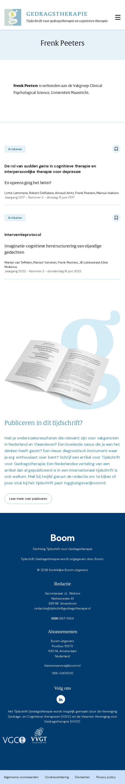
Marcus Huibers (107, 193)
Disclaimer (82, 777)
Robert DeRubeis (41, 193)
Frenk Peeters (85, 193)
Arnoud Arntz (64, 193)
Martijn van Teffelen (18, 262)
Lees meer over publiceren (28, 499)
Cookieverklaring (57, 777)
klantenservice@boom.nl (62, 666)
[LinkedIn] (61, 699)
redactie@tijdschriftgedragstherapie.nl (62, 608)
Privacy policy (106, 777)
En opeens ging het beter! (62, 173)
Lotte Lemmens (16, 193)
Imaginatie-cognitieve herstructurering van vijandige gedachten (62, 242)
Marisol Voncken (45, 262)
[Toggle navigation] (118, 17)
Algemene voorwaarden (21, 777)
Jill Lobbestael (89, 262)
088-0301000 (62, 673)
